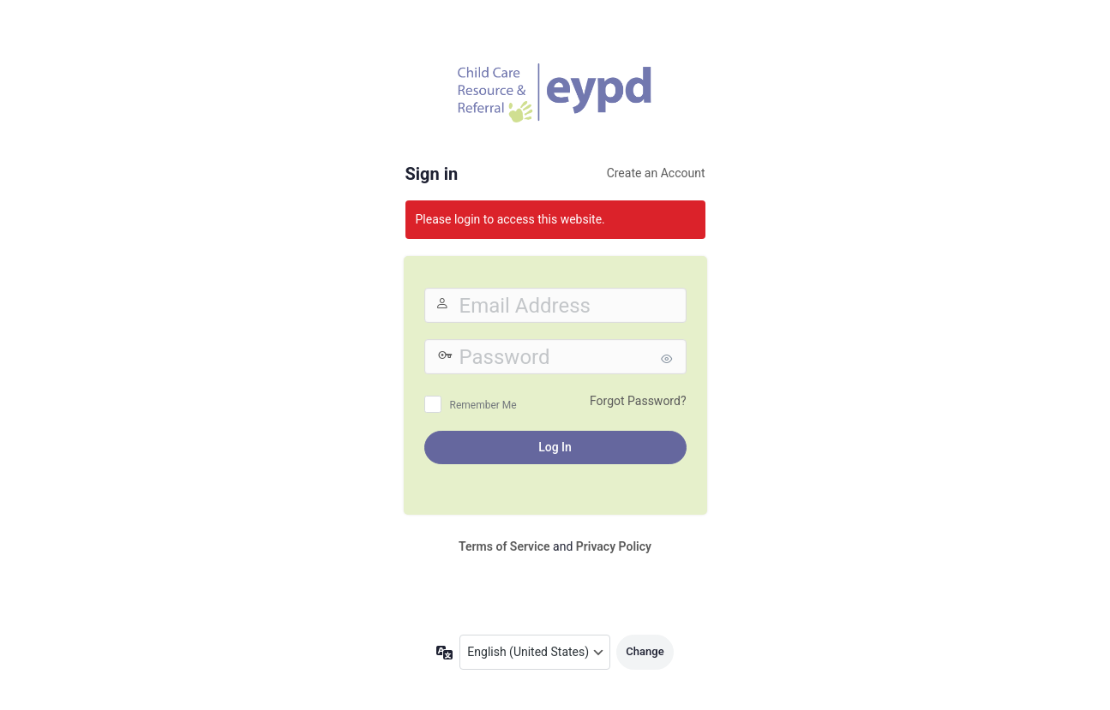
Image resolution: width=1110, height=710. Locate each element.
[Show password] (669, 359)
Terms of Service (504, 546)
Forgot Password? (638, 401)
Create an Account (656, 173)
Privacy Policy (613, 546)
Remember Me (483, 405)
